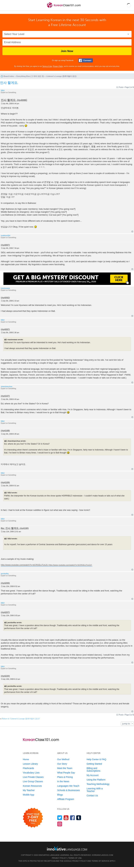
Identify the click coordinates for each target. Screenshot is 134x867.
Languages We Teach (68, 786)
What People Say (66, 772)
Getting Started (94, 763)
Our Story (62, 763)
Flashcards (28, 768)
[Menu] (5, 5)
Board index (9, 76)
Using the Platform (96, 779)
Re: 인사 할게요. (10, 528)
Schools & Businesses (68, 790)
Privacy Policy (58, 66)
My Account (92, 775)
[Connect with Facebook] (85, 60)
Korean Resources (32, 786)
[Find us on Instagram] (59, 823)
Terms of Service (100, 861)
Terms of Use (47, 66)
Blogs (60, 794)
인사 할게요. (9, 83)
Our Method (63, 759)
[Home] (64, 8)
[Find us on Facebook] (72, 817)
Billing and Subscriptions (93, 769)
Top (132, 231)
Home (26, 759)
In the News (63, 781)
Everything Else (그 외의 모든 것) (30, 76)
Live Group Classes (33, 781)
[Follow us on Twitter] (59, 817)
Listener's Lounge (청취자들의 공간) (61, 76)
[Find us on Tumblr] (78, 817)
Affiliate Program (65, 799)
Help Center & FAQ (96, 759)
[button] (129, 5)
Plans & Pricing (65, 777)
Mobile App (28, 794)
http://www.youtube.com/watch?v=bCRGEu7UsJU (24, 565)
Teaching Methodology (98, 784)
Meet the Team (64, 768)
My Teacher (29, 790)
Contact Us (92, 795)
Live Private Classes (33, 777)
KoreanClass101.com (102, 855)
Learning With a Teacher (95, 789)
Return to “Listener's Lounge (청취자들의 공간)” (21, 719)
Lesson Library (30, 763)
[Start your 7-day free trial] (33, 818)
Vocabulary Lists (31, 772)
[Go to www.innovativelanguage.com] (67, 848)
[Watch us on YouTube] (66, 817)
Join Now (67, 51)
